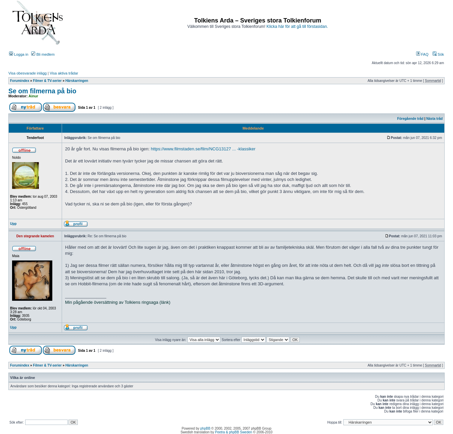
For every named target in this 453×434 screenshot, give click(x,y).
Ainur (33, 96)
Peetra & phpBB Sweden (233, 432)
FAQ (422, 54)
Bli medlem (42, 54)
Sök (438, 54)
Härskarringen (76, 81)
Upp (13, 224)
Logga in (18, 54)
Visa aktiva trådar (64, 73)
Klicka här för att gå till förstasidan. (297, 26)
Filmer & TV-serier (47, 81)
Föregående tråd (410, 118)
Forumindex (19, 81)
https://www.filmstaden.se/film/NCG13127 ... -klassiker (203, 148)
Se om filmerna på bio (42, 91)
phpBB (205, 428)
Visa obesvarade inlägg (27, 73)
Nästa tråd (434, 118)
